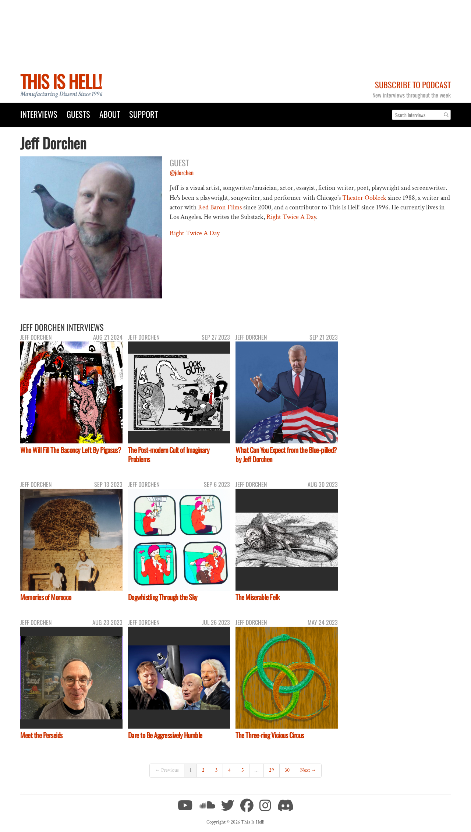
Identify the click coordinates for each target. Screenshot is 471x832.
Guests (78, 114)
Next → (308, 770)
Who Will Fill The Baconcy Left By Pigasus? (70, 450)
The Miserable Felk (257, 597)
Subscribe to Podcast (413, 84)
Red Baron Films (220, 207)
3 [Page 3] (216, 770)
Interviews (38, 114)
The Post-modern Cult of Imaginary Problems (169, 454)
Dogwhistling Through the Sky (163, 597)
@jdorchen (182, 172)
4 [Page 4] (229, 770)
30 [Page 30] (287, 770)
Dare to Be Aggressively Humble (165, 735)
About (109, 114)
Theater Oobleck (364, 198)
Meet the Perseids (41, 735)
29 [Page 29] (271, 770)
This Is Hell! (61, 81)
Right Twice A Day (291, 217)
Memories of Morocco (45, 597)
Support (143, 114)
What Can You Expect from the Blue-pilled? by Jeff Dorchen (286, 454)
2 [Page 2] (203, 770)
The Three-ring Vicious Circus (270, 735)
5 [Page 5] (242, 770)
